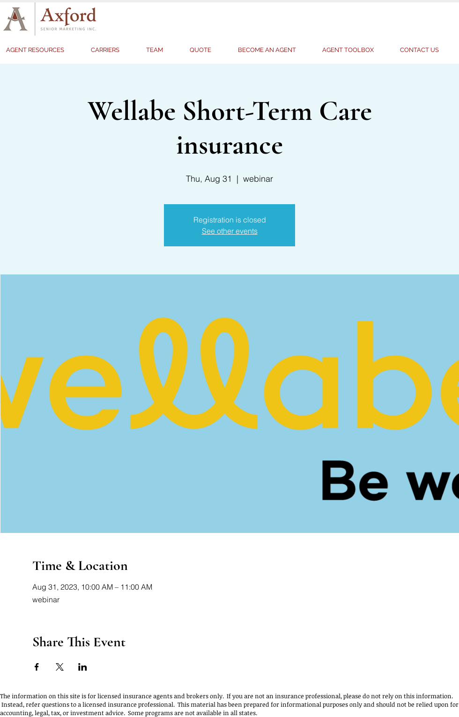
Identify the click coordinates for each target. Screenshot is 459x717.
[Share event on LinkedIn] (82, 667)
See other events (230, 231)
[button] (207, 50)
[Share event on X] (59, 667)
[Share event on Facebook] (36, 667)
